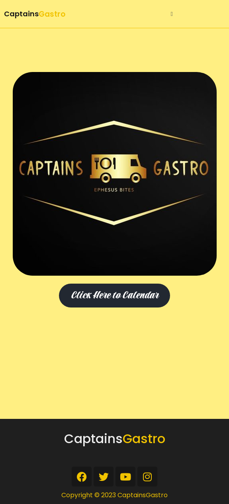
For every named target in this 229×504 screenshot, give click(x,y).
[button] (171, 14)
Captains (21, 14)
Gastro (52, 14)
